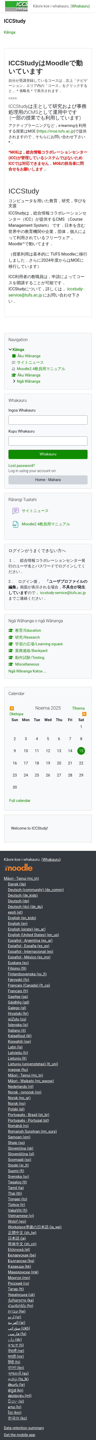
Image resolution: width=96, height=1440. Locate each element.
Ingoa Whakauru (22, 410)
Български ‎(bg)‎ (21, 1261)
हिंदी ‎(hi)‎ (14, 1362)
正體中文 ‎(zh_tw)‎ (22, 1232)
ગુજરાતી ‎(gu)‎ (18, 1373)
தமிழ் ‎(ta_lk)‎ (18, 1379)
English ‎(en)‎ (18, 923)
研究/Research (24, 637)
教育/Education (24, 630)
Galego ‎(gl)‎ (17, 1008)
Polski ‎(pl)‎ (16, 1109)
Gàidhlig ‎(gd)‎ (18, 1002)
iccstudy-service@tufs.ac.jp (63, 592)
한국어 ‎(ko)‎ (17, 1418)
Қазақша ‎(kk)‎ (19, 1266)
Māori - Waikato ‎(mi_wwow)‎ (31, 1081)
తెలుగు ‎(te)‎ (16, 1384)
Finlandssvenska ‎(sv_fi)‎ (27, 974)
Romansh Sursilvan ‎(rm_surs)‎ (32, 1131)
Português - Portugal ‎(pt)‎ (28, 1120)
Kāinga (9, 32)
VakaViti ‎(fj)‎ (17, 1210)
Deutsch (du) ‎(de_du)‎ (25, 906)
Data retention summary (24, 1428)
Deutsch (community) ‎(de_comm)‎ (36, 889)
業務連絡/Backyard (27, 650)
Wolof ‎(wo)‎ (17, 1221)
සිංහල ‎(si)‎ (16, 1401)
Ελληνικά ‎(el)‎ (19, 1249)
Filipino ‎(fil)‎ (17, 968)
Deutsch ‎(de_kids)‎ (23, 895)
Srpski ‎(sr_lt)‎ (18, 1165)
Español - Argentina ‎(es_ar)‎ (30, 940)
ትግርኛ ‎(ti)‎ (16, 1345)
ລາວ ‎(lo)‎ (15, 1407)
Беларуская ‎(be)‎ (22, 1255)
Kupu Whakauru (21, 431)
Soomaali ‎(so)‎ (19, 1159)
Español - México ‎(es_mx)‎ (29, 957)
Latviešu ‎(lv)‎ (18, 1052)
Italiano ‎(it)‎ (17, 1030)
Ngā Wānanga (28, 381)
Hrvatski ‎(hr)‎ (18, 1013)
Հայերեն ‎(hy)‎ (20, 1305)
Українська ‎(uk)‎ (21, 1294)
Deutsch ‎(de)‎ (18, 901)
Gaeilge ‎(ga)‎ (18, 996)
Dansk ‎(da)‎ (17, 884)
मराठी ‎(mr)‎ (16, 1356)
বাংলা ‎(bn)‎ (16, 1367)
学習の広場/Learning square (35, 644)
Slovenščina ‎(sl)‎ (21, 1154)
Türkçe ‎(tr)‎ (16, 1204)
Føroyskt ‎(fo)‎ (18, 979)
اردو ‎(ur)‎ (14, 1317)
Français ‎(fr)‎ (18, 991)
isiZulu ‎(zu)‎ (17, 1019)
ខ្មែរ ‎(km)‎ (15, 1412)
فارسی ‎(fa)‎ (17, 1334)
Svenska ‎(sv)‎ (18, 1176)
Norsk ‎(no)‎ (17, 1103)
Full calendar (19, 800)
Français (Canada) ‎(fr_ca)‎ (29, 985)
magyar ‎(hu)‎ (18, 1069)
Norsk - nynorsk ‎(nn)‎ (24, 1092)
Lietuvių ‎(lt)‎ (17, 1058)
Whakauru (80, 6)
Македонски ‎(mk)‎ (23, 1272)
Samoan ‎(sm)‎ (19, 1137)
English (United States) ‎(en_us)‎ (33, 935)
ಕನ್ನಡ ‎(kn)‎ (15, 1390)
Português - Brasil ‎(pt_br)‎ (28, 1114)
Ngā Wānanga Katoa (25, 671)
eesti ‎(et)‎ (15, 912)
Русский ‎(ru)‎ (18, 1283)
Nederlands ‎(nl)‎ (21, 1086)
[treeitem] (48, 366)
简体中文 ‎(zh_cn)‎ (22, 1244)
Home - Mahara (48, 479)
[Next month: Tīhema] (77, 711)
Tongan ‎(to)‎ (17, 1199)
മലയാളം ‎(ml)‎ (19, 1395)
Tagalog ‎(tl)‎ (17, 1182)
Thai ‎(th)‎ (15, 1193)
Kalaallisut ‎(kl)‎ (19, 1036)
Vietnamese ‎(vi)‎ (21, 1215)
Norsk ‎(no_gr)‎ (19, 1098)
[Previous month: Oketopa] (19, 711)
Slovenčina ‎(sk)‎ (20, 1148)
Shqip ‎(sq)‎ (16, 1142)
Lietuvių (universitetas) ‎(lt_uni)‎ (33, 1064)
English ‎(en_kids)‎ (22, 918)
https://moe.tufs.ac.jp (56, 131)
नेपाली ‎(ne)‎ (16, 1351)
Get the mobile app (19, 1435)
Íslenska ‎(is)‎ (18, 1025)
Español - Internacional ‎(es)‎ (30, 951)
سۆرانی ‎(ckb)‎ (19, 1328)
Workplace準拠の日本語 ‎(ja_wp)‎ (34, 1227)
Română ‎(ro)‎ (18, 1126)
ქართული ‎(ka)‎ (21, 1300)
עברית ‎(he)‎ (17, 1311)
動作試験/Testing (26, 657)
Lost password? (21, 465)
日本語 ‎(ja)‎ (17, 1238)
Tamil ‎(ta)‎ (16, 1188)
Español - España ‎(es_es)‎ (28, 946)
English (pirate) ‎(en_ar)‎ (27, 929)
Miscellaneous (23, 664)
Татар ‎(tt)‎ (16, 1289)
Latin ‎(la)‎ (15, 1047)
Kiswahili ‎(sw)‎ (19, 1041)
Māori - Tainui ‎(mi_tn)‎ (21, 878)
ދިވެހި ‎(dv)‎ (15, 1339)
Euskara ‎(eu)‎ (18, 963)
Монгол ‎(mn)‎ (19, 1277)
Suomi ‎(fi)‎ (16, 1171)
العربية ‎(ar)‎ (16, 1322)
